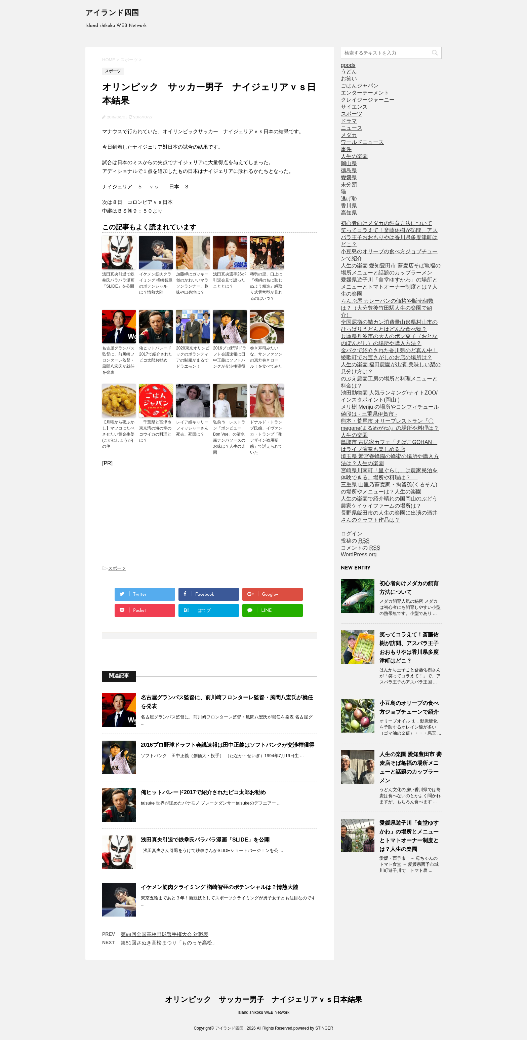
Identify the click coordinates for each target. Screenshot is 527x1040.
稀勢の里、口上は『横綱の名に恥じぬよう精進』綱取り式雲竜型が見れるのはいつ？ (266, 286)
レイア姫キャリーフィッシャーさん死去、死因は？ (192, 428)
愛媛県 (349, 177)
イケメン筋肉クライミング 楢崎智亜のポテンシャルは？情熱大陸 (155, 283)
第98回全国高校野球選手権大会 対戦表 (164, 934)
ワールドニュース (362, 142)
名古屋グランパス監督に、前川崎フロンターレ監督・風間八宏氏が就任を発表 (118, 360)
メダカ (349, 135)
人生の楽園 (354, 156)
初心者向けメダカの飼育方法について (386, 223)
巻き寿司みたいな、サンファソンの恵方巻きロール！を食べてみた (266, 357)
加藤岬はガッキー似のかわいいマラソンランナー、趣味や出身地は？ (192, 283)
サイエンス (354, 107)
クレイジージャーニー (368, 100)
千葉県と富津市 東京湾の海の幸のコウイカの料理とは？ (156, 431)
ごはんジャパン (359, 85)
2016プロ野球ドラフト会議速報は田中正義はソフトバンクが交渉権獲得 (229, 357)
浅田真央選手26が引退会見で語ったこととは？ (229, 280)
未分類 (349, 184)
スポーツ (117, 568)
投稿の (355, 541)
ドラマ (349, 121)
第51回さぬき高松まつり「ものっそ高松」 (169, 942)
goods (348, 65)
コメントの (360, 548)
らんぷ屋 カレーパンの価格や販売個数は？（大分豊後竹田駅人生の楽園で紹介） (387, 308)
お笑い (349, 78)
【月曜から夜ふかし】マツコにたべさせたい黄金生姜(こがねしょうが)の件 (118, 434)
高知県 (349, 213)
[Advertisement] (209, 514)
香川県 (349, 206)
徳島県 (349, 170)
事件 (346, 149)
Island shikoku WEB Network (263, 1012)
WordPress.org (358, 554)
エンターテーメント (365, 93)
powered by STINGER (313, 1028)
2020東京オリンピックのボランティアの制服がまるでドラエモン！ (192, 357)
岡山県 (349, 163)
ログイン (351, 533)
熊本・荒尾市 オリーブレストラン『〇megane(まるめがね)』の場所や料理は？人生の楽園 (390, 428)
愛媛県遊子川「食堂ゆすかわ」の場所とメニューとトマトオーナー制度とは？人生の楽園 (389, 287)
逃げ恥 (349, 198)
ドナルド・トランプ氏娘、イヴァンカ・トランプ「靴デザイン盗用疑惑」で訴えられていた (266, 437)
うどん (349, 71)
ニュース (351, 128)
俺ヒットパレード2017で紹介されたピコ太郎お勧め (155, 354)
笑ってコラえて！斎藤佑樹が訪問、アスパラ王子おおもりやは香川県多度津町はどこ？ (389, 237)
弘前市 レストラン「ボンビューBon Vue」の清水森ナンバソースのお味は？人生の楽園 (229, 437)
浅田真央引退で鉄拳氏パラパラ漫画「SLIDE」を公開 (118, 280)
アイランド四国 (112, 13)
